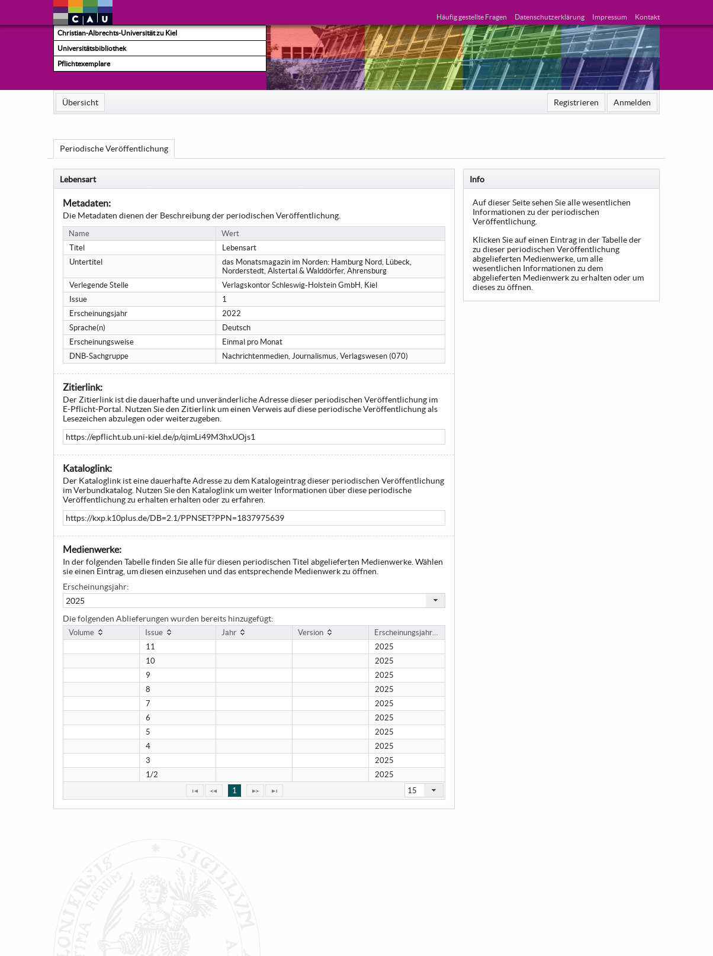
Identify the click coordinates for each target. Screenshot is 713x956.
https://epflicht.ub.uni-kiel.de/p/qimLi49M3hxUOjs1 (160, 437)
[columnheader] (101, 632)
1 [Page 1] (234, 790)
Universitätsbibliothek (91, 48)
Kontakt (647, 17)
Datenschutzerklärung (549, 17)
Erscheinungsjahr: (96, 586)
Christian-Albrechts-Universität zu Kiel (117, 33)
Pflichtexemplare (83, 63)
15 (412, 790)
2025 (75, 601)
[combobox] (254, 600)
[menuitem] (80, 102)
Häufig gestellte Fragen (471, 17)
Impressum (609, 17)
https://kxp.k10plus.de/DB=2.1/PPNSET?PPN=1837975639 (175, 518)
